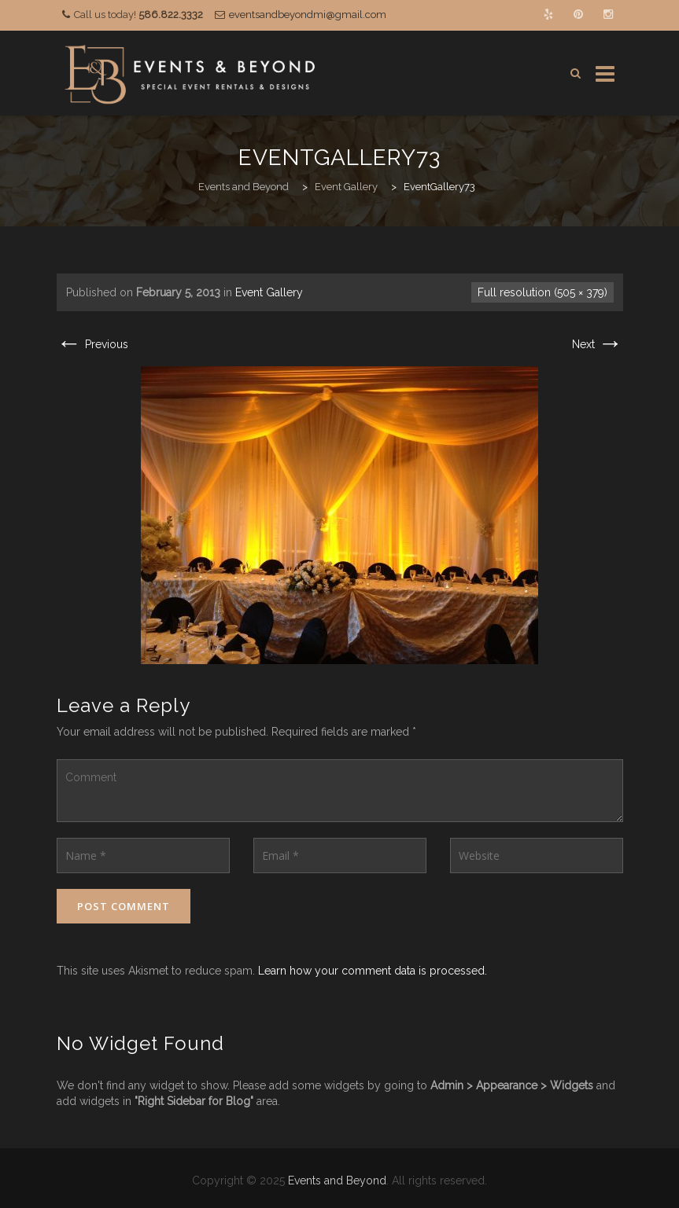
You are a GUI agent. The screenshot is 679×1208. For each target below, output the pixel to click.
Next (597, 344)
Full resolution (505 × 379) (542, 292)
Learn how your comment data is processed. (372, 970)
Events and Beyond (337, 1180)
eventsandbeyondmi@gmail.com (307, 14)
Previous (92, 344)
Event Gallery (269, 292)
